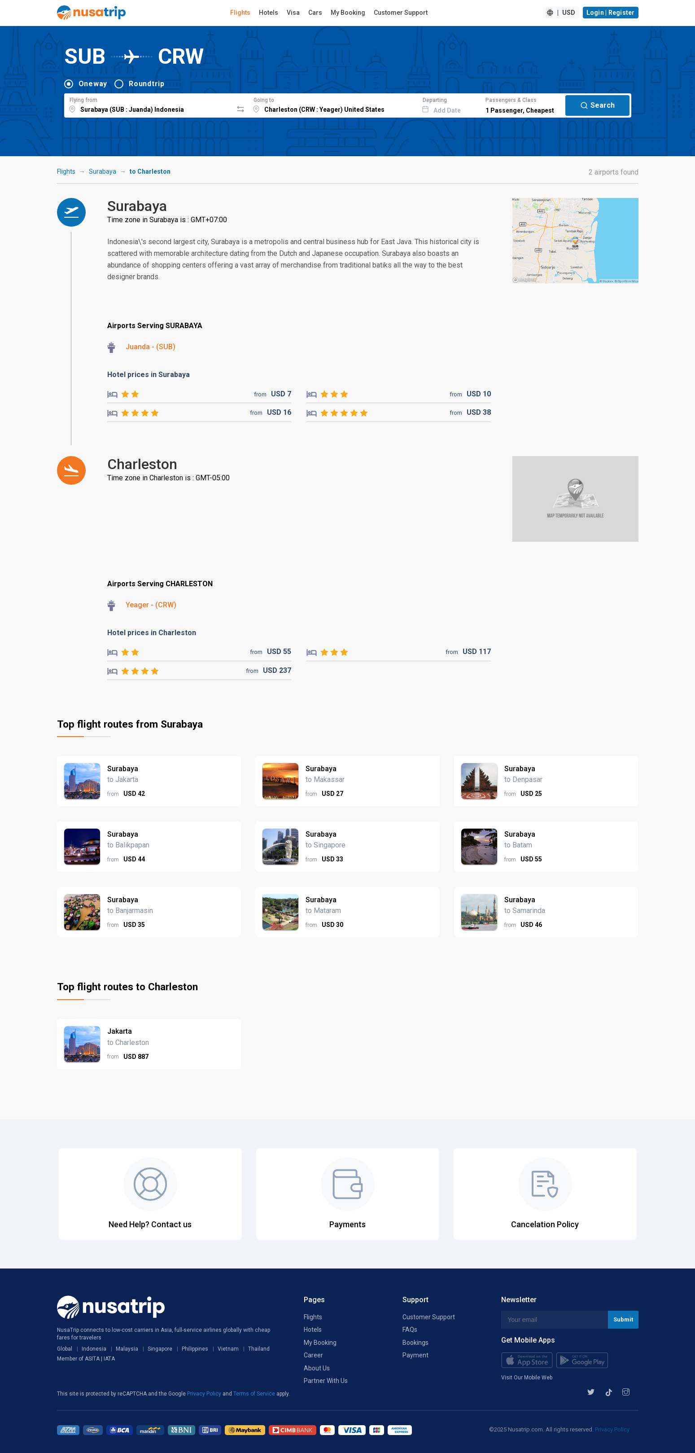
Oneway (93, 83)
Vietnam (228, 1349)
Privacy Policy (205, 1394)
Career (313, 1355)
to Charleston (150, 171)
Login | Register (610, 12)
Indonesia (94, 1349)
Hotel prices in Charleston (151, 632)
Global (64, 1349)
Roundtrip (147, 83)
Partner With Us (326, 1380)
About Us (317, 1368)
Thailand (259, 1349)
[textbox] (148, 104)
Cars (315, 12)
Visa (293, 12)
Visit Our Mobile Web (526, 1377)
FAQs (409, 1329)
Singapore (160, 1349)
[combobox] (148, 104)
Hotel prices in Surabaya (148, 374)
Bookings (415, 1342)
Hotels (268, 12)
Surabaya (102, 171)
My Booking (348, 12)
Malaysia (127, 1349)
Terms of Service (254, 1394)
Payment (415, 1355)
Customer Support (401, 12)
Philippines (195, 1349)
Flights (240, 12)
